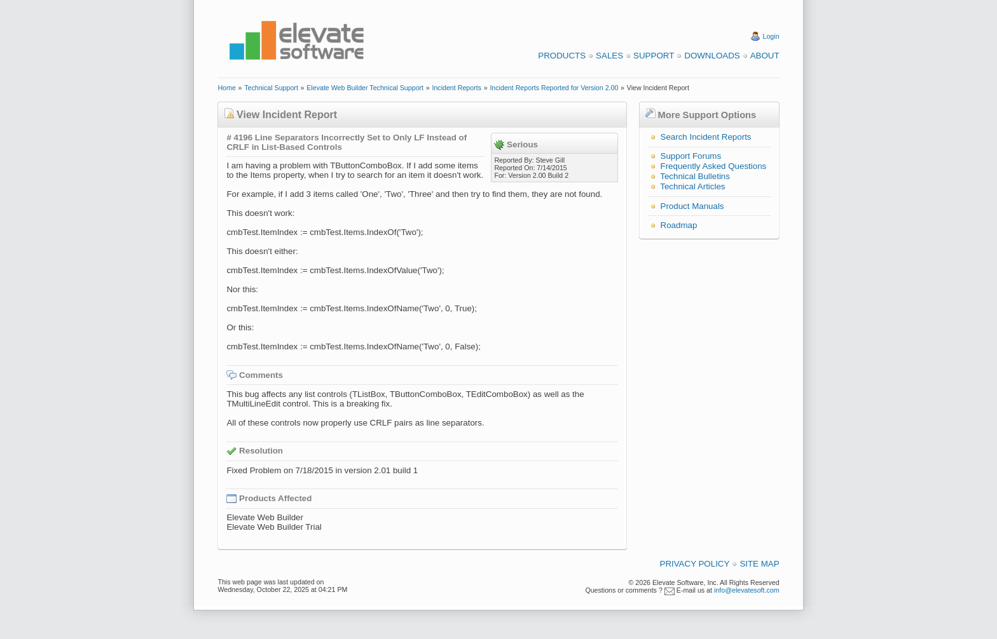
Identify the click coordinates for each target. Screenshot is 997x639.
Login (771, 36)
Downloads (711, 55)
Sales (609, 55)
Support (653, 55)
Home (226, 87)
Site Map (759, 563)
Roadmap (679, 225)
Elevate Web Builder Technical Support (364, 87)
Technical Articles (692, 186)
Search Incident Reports (706, 137)
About (765, 55)
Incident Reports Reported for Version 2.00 (554, 87)
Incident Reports (456, 87)
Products (562, 55)
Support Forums (691, 156)
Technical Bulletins (695, 176)
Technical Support (271, 87)
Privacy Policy (695, 563)
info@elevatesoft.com (747, 590)
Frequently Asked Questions (714, 166)
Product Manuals (692, 206)
